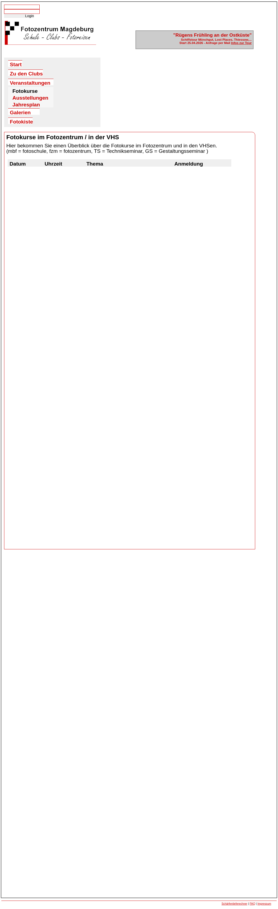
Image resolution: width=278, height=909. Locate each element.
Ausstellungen (30, 98)
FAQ (252, 903)
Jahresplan (26, 104)
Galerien (20, 112)
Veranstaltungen (30, 82)
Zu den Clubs (26, 73)
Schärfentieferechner (234, 903)
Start (16, 64)
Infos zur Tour (241, 43)
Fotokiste (21, 121)
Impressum (264, 903)
